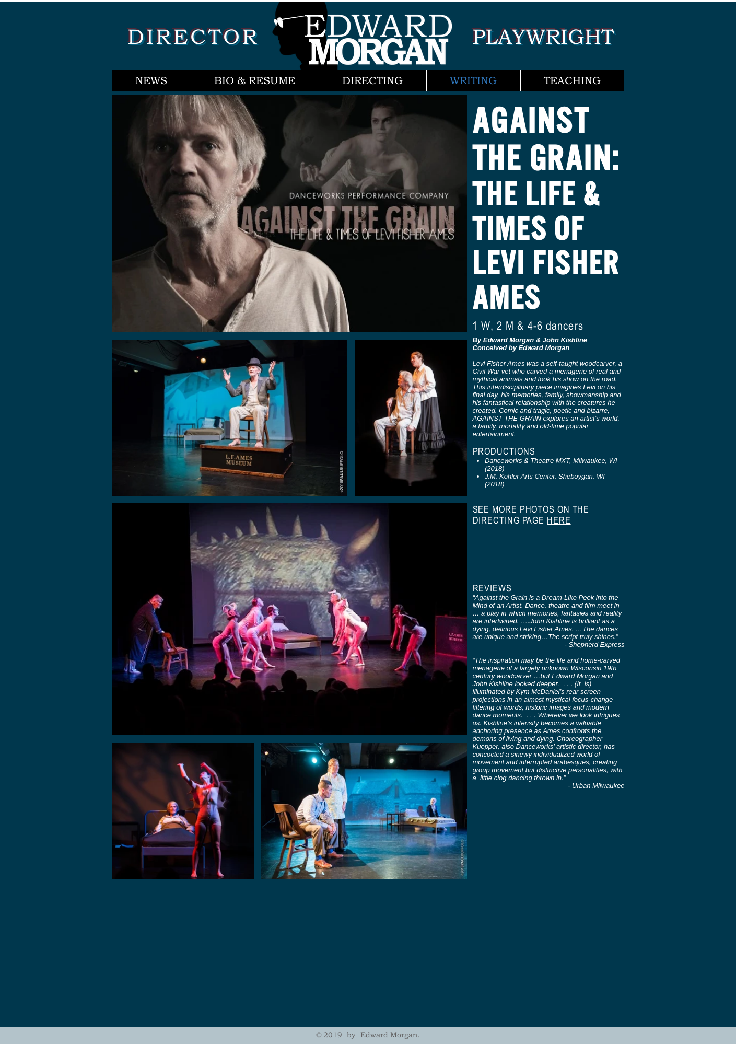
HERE (559, 520)
